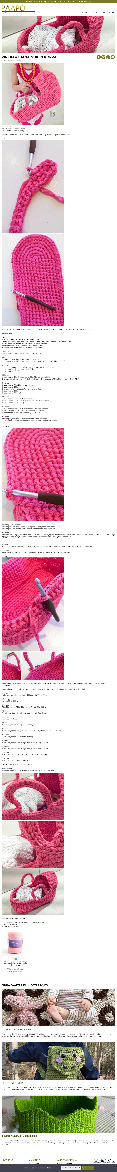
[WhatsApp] (109, 1161)
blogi (98, 13)
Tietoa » (55, 1168)
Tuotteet (78, 13)
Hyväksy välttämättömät (71, 1168)
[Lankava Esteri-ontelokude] (15, 952)
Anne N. (13, 60)
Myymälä (89, 13)
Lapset (4, 60)
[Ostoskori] (110, 13)
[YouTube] (113, 1161)
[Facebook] (100, 1161)
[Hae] (18, 12)
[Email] (96, 1162)
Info (105, 13)
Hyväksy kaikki (87, 1168)
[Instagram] (104, 1161)
